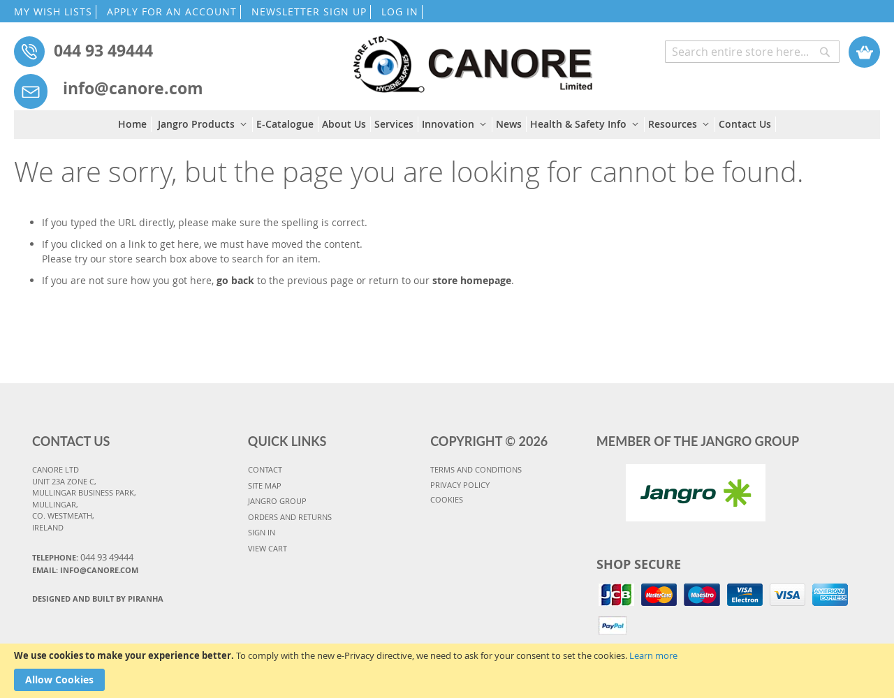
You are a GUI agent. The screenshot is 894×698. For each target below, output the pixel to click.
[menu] (447, 124)
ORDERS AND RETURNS (290, 517)
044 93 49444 (103, 50)
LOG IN (399, 11)
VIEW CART (267, 548)
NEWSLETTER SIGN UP (309, 11)
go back (235, 280)
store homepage (471, 280)
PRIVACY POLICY (460, 485)
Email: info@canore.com (85, 570)
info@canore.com (133, 88)
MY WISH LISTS (53, 11)
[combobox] (752, 51)
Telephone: (82, 557)
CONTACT (265, 469)
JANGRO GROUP (277, 501)
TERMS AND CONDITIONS (476, 469)
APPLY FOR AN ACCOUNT (172, 11)
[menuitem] (135, 124)
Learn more (653, 655)
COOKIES (446, 499)
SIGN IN (261, 532)
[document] (447, 671)
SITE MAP (264, 485)
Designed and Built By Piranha (97, 598)
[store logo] (473, 57)
